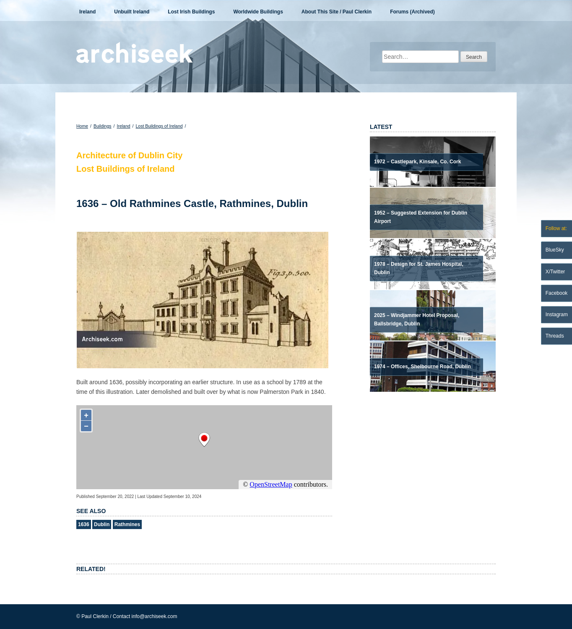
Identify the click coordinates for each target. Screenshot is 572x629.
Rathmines (127, 524)
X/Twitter (555, 272)
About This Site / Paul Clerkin (337, 12)
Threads (555, 336)
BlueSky (555, 250)
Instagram (557, 314)
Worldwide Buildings (258, 12)
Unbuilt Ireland (131, 12)
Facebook (557, 293)
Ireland (87, 12)
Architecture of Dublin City (129, 155)
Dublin (101, 524)
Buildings (103, 125)
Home (82, 125)
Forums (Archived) (412, 12)
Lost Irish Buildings (191, 12)
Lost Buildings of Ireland (159, 125)
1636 (83, 524)
